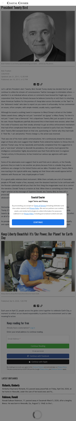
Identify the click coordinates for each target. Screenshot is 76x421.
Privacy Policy (34, 208)
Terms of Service (40, 205)
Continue (38, 222)
